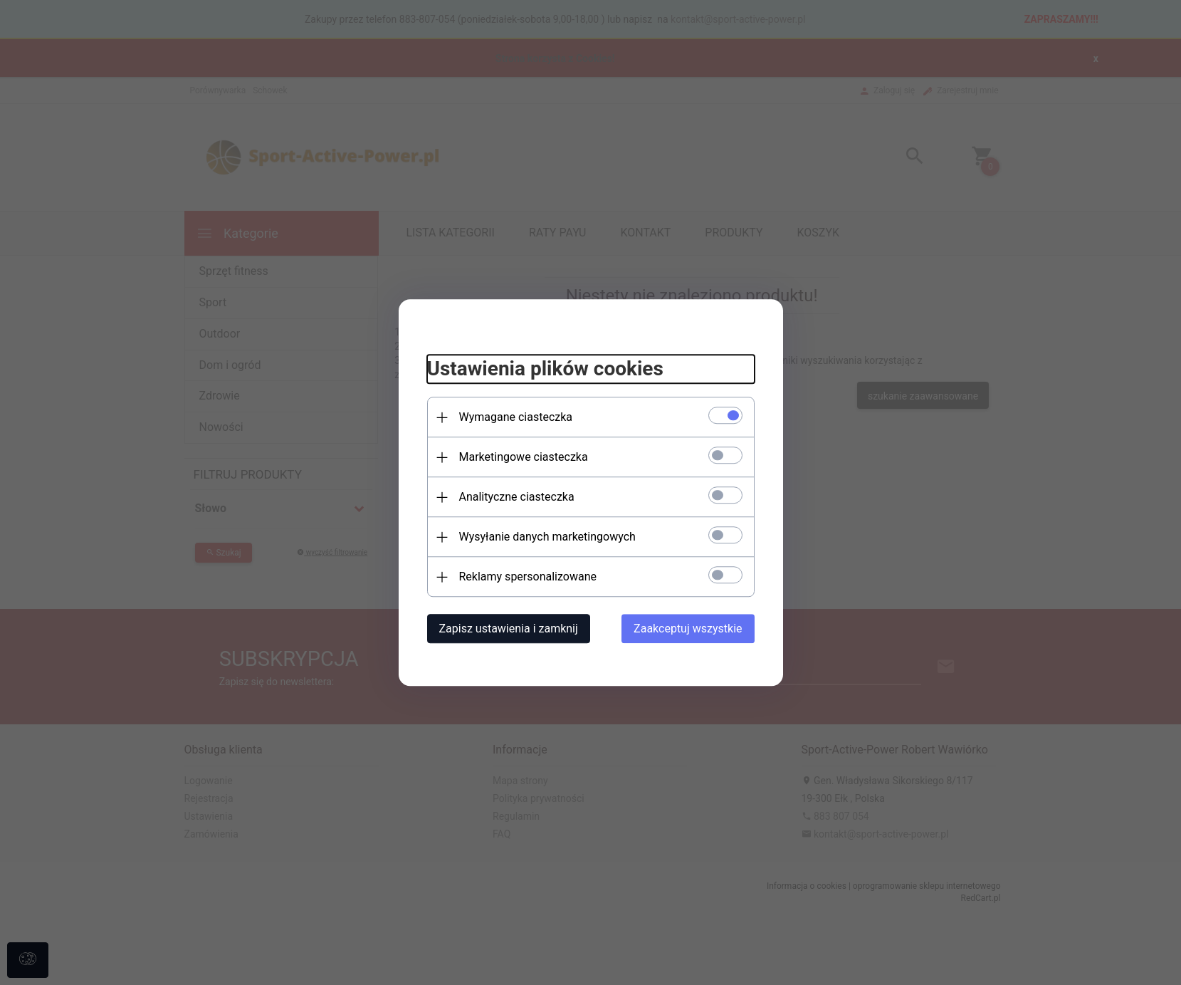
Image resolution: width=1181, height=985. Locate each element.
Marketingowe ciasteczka (523, 457)
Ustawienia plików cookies (545, 369)
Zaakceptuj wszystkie (688, 628)
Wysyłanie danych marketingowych (547, 536)
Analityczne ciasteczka (516, 497)
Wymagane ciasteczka (516, 417)
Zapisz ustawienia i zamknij (508, 628)
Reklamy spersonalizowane (528, 576)
